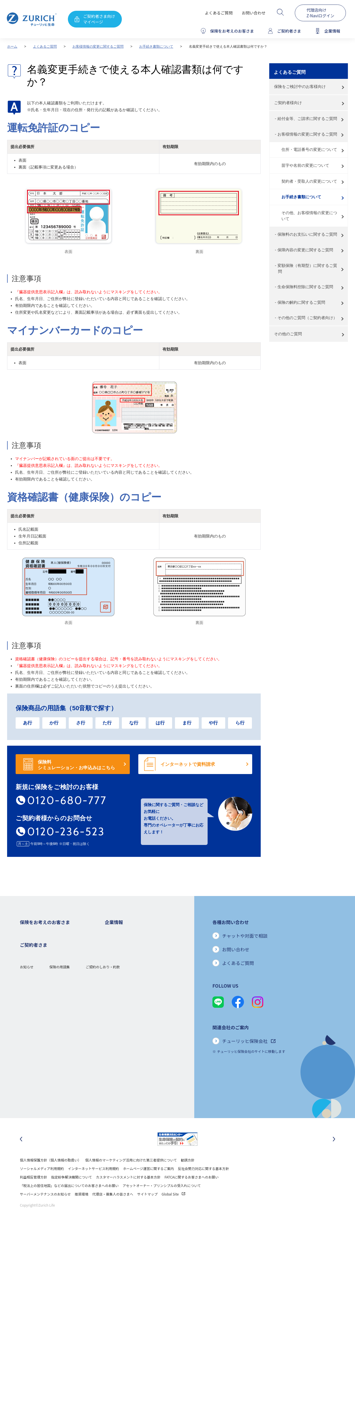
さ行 (80, 722)
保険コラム (28, 1009)
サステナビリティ (118, 1026)
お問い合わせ (254, 13)
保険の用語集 (59, 1108)
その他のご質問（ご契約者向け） (307, 317)
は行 (160, 722)
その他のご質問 (288, 334)
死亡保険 (27, 941)
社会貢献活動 (115, 1044)
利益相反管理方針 (33, 1192)
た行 (107, 722)
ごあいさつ (113, 950)
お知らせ (27, 1108)
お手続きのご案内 (33, 1069)
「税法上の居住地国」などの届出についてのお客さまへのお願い (69, 1200)
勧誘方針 (188, 1175)
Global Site (173, 1209)
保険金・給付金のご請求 (38, 1061)
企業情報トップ (117, 933)
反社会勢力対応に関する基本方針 (203, 1183)
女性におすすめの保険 (37, 992)
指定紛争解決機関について (71, 1192)
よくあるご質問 (219, 13)
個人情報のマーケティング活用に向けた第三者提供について (131, 1175)
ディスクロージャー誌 (121, 967)
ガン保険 (27, 950)
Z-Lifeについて (31, 1086)
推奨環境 (81, 1209)
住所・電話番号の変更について (309, 149)
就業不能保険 (30, 975)
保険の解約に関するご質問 (301, 302)
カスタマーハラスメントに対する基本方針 (128, 1192)
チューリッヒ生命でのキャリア (129, 1061)
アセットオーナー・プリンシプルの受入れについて (162, 1200)
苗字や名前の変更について (305, 165)
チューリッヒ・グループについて (130, 992)
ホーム (12, 47)
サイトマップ (147, 1209)
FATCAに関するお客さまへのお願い (191, 1192)
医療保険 (27, 958)
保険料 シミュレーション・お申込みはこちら (76, 765)
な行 (133, 722)
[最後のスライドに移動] (21, 1154)
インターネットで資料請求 (187, 764)
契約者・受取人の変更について (309, 181)
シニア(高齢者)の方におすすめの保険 (48, 1001)
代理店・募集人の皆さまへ (112, 1209)
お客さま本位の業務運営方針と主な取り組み (139, 1001)
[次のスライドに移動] (334, 1154)
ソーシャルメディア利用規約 (42, 1183)
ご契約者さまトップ (35, 1052)
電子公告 (111, 975)
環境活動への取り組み (122, 1052)
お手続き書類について (156, 47)
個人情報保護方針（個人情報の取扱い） (50, 1175)
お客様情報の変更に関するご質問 (98, 47)
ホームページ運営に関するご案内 (148, 1183)
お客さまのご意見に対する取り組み (132, 1009)
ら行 (240, 722)
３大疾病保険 (30, 967)
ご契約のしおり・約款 (103, 1108)
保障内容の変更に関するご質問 (305, 250)
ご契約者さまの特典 (35, 1018)
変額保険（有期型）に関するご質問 (307, 268)
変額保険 (27, 984)
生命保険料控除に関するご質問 (305, 286)
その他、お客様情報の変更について (309, 215)
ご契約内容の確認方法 (37, 1078)
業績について (115, 958)
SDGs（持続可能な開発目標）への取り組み (138, 1035)
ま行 (186, 722)
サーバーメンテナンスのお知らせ (45, 1209)
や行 (213, 722)
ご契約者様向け (288, 102)
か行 (54, 722)
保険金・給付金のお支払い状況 (129, 1018)
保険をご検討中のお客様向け (300, 86)
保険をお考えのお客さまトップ (44, 933)
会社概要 (111, 941)
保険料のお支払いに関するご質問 (307, 234)
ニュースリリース (118, 984)
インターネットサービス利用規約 (93, 1183)
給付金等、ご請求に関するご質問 (307, 118)
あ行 (27, 722)
